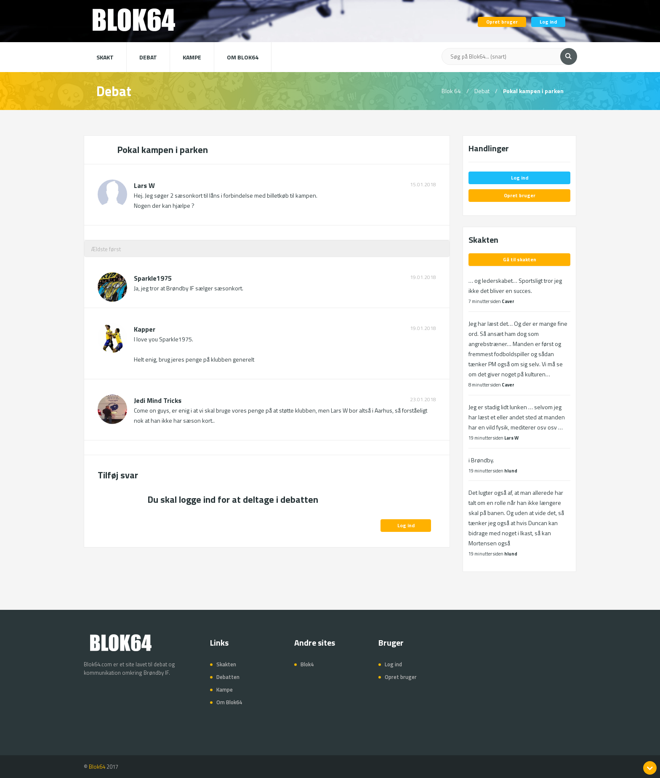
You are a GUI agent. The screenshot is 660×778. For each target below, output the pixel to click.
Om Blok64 (242, 57)
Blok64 (97, 766)
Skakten (226, 664)
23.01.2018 (423, 399)
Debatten (228, 677)
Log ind (548, 22)
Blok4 (307, 664)
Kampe (192, 57)
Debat (148, 57)
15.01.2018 (423, 184)
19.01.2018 (423, 277)
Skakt (105, 57)
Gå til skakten (519, 259)
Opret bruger (502, 22)
